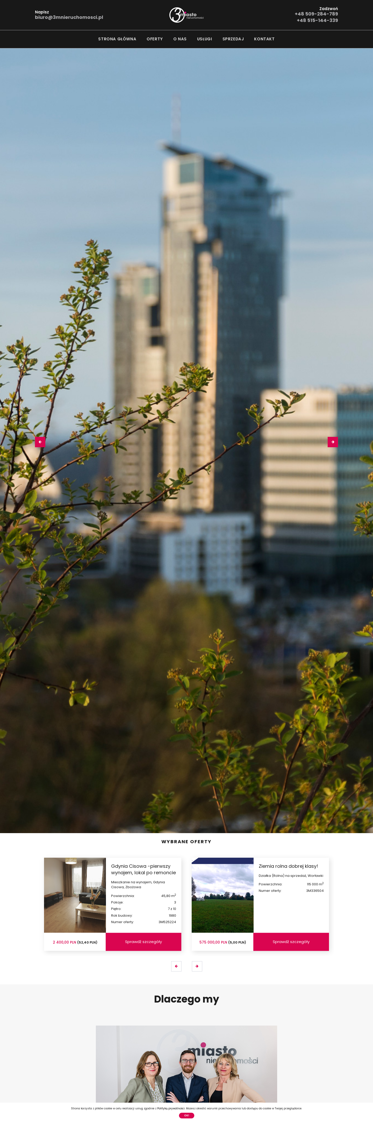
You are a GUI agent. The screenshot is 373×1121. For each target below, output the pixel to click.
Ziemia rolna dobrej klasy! (288, 866)
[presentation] (40, 442)
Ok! (186, 1115)
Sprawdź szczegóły (143, 941)
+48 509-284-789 (316, 14)
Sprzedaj (233, 39)
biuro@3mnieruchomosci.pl (69, 17)
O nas (180, 39)
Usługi (204, 39)
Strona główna (117, 39)
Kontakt (264, 39)
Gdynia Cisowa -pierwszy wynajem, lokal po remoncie (143, 869)
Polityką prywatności (171, 1108)
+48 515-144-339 (317, 20)
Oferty (155, 39)
